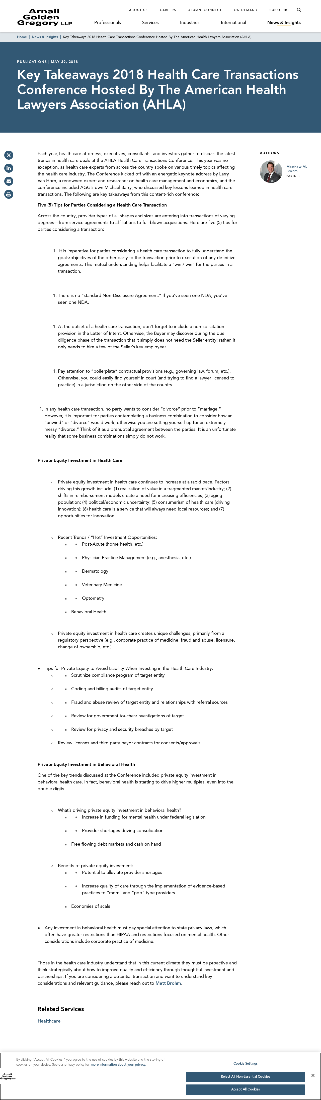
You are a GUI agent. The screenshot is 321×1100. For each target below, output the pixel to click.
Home (22, 37)
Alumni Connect (205, 10)
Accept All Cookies (245, 1093)
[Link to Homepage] (54, 17)
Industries (190, 23)
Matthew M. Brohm (296, 169)
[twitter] (8, 155)
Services (150, 23)
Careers (168, 10)
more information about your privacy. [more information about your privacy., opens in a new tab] (118, 1069)
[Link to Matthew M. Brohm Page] (271, 171)
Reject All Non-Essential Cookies (245, 1081)
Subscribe (280, 10)
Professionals (107, 23)
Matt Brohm (168, 983)
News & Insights (284, 23)
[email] (8, 181)
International (233, 23)
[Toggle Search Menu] (299, 10)
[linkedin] (8, 168)
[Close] (312, 1079)
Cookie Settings (245, 1068)
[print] (8, 194)
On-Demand (246, 10)
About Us (138, 10)
